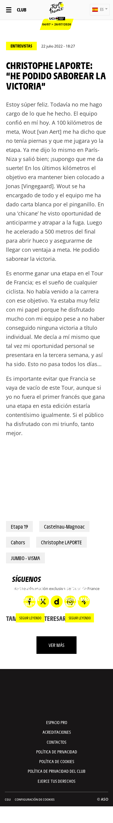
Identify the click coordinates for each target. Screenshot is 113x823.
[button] (100, 9)
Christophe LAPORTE (61, 542)
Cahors (18, 542)
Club (21, 9)
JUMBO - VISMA (25, 558)
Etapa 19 (19, 526)
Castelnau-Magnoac (64, 526)
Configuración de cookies (35, 800)
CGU (8, 800)
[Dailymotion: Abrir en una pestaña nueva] (57, 601)
